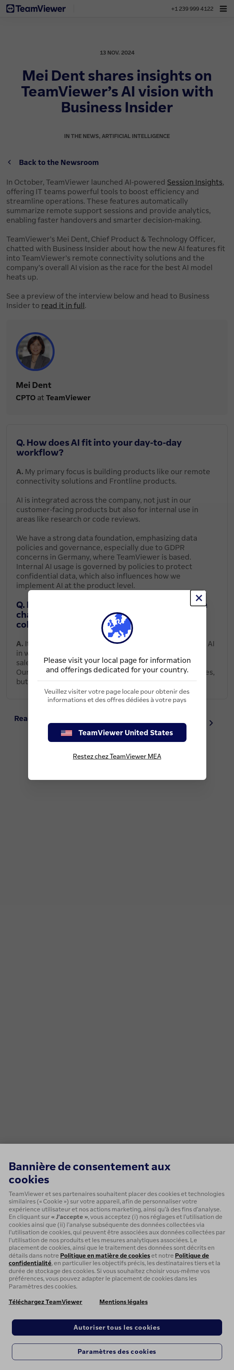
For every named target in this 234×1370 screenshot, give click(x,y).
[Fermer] (198, 598)
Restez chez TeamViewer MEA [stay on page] (117, 756)
